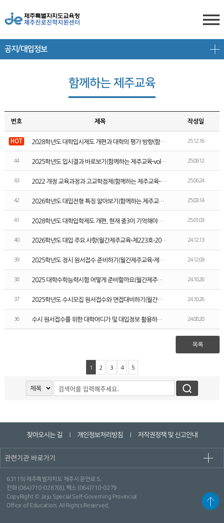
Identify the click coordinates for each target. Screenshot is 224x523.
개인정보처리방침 (100, 435)
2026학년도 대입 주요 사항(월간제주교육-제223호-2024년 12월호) (113, 240)
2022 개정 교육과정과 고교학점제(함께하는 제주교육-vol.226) (106, 181)
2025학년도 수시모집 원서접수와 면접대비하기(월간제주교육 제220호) (117, 300)
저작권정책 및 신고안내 (167, 435)
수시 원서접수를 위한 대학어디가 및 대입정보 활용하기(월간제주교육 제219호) (126, 319)
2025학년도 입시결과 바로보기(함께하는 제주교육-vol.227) (102, 162)
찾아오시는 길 (44, 435)
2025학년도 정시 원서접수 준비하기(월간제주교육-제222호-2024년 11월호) (123, 260)
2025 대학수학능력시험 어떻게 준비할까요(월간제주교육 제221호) (111, 280)
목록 (197, 344)
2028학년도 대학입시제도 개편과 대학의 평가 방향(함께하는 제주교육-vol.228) (126, 142)
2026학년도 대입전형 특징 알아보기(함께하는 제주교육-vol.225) (109, 201)
